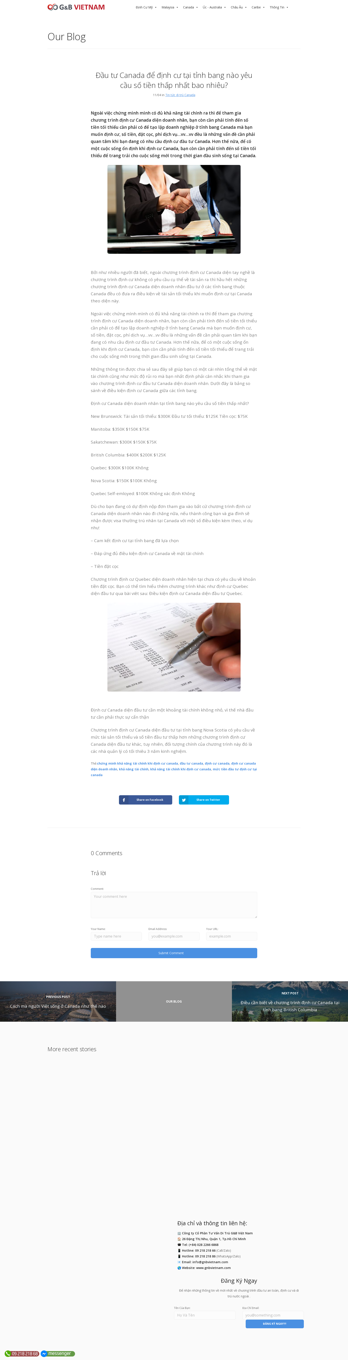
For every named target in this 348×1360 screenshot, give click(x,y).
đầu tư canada (191, 763)
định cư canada (217, 763)
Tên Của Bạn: (182, 1308)
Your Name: (98, 929)
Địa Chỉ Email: (250, 1308)
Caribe (256, 7)
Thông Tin (277, 7)
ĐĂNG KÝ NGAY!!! (274, 1324)
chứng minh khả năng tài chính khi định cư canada (137, 763)
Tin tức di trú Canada (180, 95)
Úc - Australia (212, 7)
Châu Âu (237, 7)
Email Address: (157, 929)
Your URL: (212, 929)
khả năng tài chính (133, 769)
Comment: (97, 889)
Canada (188, 7)
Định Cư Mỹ (144, 7)
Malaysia (168, 7)
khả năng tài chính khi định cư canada (180, 769)
